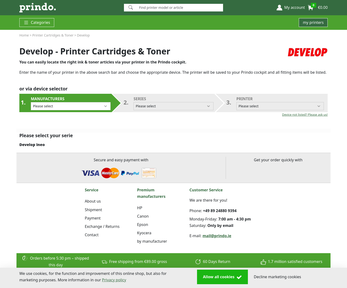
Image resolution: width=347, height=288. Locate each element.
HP (139, 207)
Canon (143, 216)
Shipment (93, 209)
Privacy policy (114, 280)
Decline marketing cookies (277, 276)
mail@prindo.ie (217, 235)
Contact (92, 234)
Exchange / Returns (102, 226)
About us (93, 201)
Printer (280, 103)
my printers (313, 22)
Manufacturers (71, 103)
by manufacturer (152, 241)
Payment (93, 218)
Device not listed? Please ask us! (305, 114)
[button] (291, 7)
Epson (142, 224)
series (173, 103)
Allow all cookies (222, 277)
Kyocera (144, 233)
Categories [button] (36, 22)
